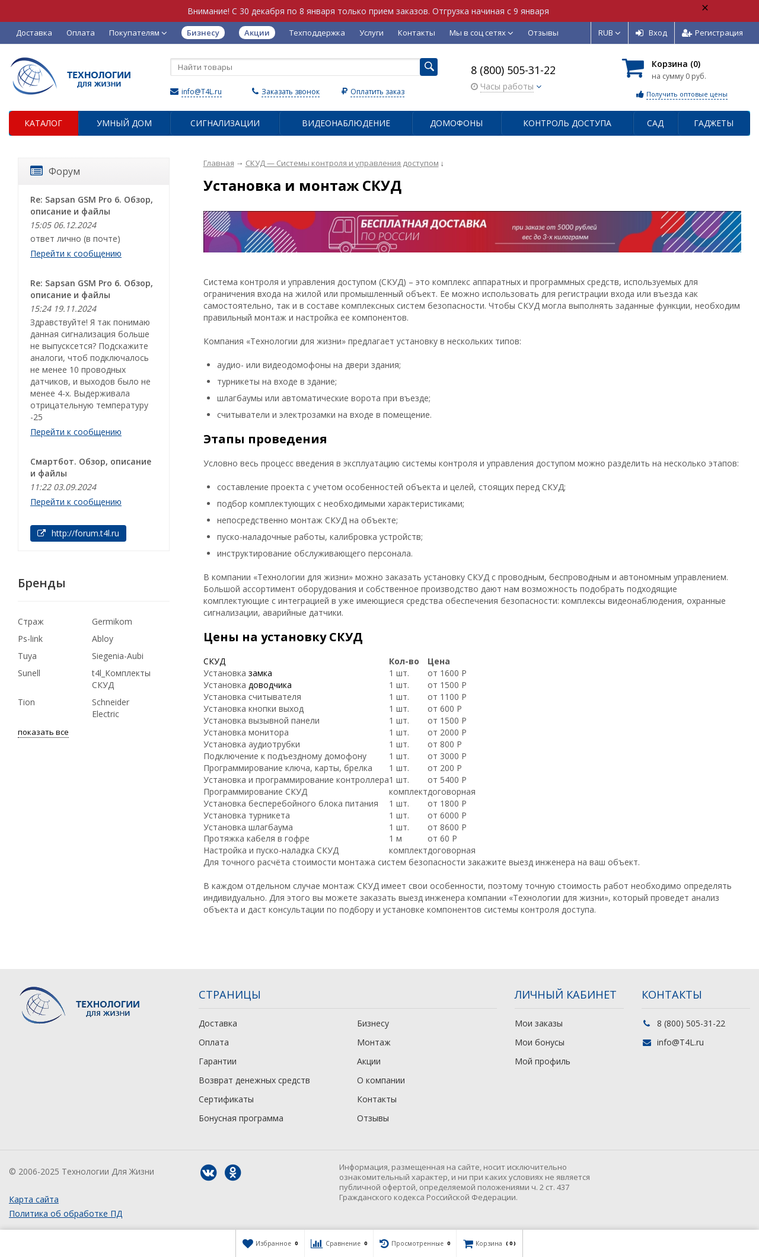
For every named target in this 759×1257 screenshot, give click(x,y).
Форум (55, 171)
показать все (43, 732)
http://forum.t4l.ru (78, 533)
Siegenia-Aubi (117, 655)
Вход (651, 32)
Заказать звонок (290, 92)
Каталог (43, 123)
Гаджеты (714, 123)
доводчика (270, 684)
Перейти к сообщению (76, 253)
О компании (381, 1080)
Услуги (371, 32)
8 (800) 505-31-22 (513, 70)
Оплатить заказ (377, 92)
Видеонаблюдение (346, 123)
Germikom (112, 621)
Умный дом (124, 123)
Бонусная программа (241, 1118)
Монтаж (374, 1042)
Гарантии (218, 1061)
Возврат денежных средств (254, 1080)
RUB (609, 32)
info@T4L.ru (201, 92)
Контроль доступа (567, 123)
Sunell (29, 673)
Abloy (102, 638)
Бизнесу (373, 1023)
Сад (655, 123)
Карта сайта (34, 1199)
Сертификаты (226, 1099)
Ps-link (30, 638)
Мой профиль (542, 1061)
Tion (26, 702)
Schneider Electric (110, 707)
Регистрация (712, 32)
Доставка (34, 32)
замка (260, 673)
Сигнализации (225, 123)
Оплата (80, 32)
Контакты (416, 32)
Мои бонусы (540, 1042)
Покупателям (138, 32)
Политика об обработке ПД (65, 1213)
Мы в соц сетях (481, 32)
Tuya (27, 655)
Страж (31, 621)
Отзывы (543, 32)
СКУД (214, 661)
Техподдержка (317, 32)
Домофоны (456, 123)
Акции (369, 1061)
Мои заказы (539, 1023)
